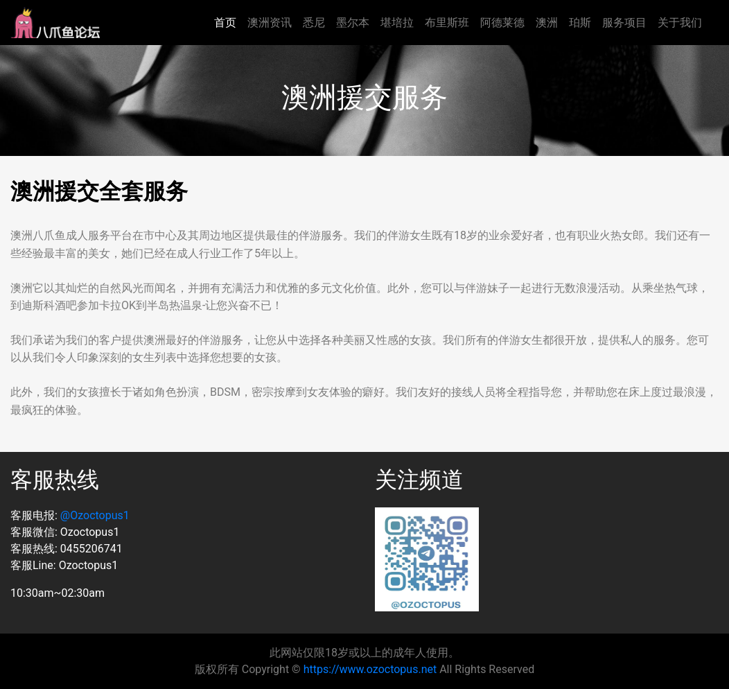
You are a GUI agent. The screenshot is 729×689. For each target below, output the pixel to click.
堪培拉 (397, 22)
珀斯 (580, 22)
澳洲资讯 (269, 22)
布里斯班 (447, 22)
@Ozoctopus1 (95, 515)
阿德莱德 (502, 22)
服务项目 (624, 22)
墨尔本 (352, 22)
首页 (225, 22)
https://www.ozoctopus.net (370, 669)
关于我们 (680, 22)
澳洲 (547, 22)
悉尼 (314, 22)
